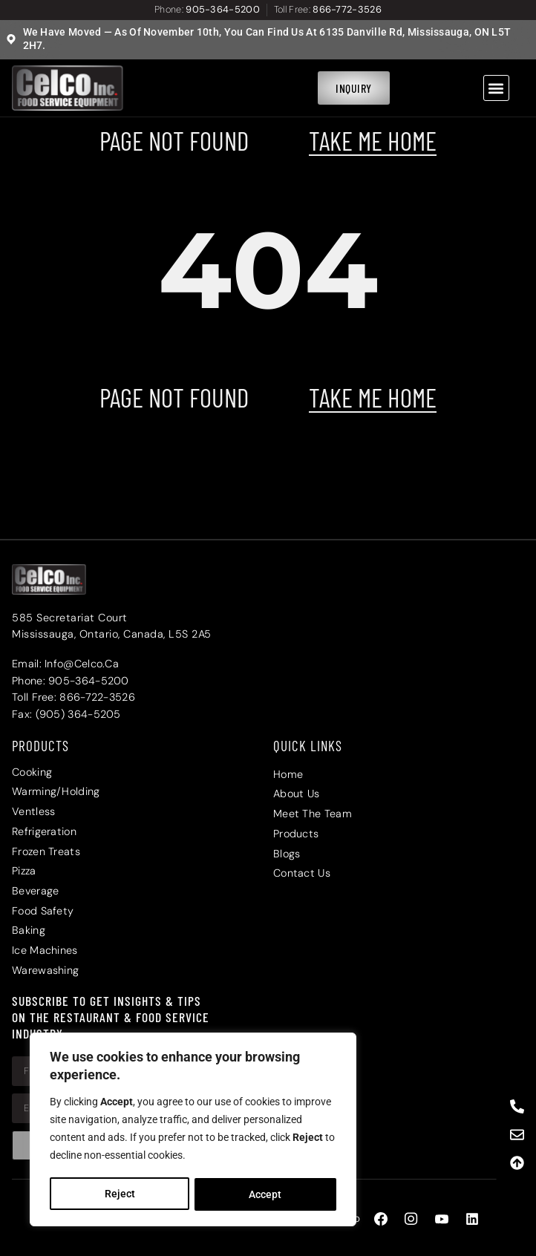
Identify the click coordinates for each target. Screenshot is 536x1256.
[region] (193, 1130)
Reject (119, 1194)
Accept (265, 1194)
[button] (496, 88)
